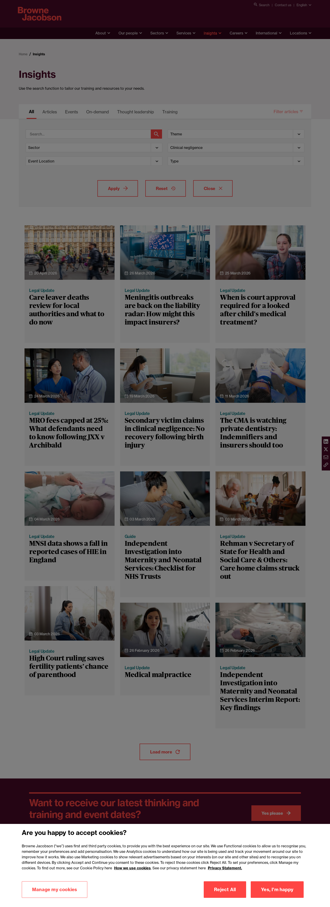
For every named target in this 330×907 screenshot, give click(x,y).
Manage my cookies (54, 896)
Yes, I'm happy (277, 896)
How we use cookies (132, 874)
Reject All (225, 896)
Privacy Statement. (225, 874)
